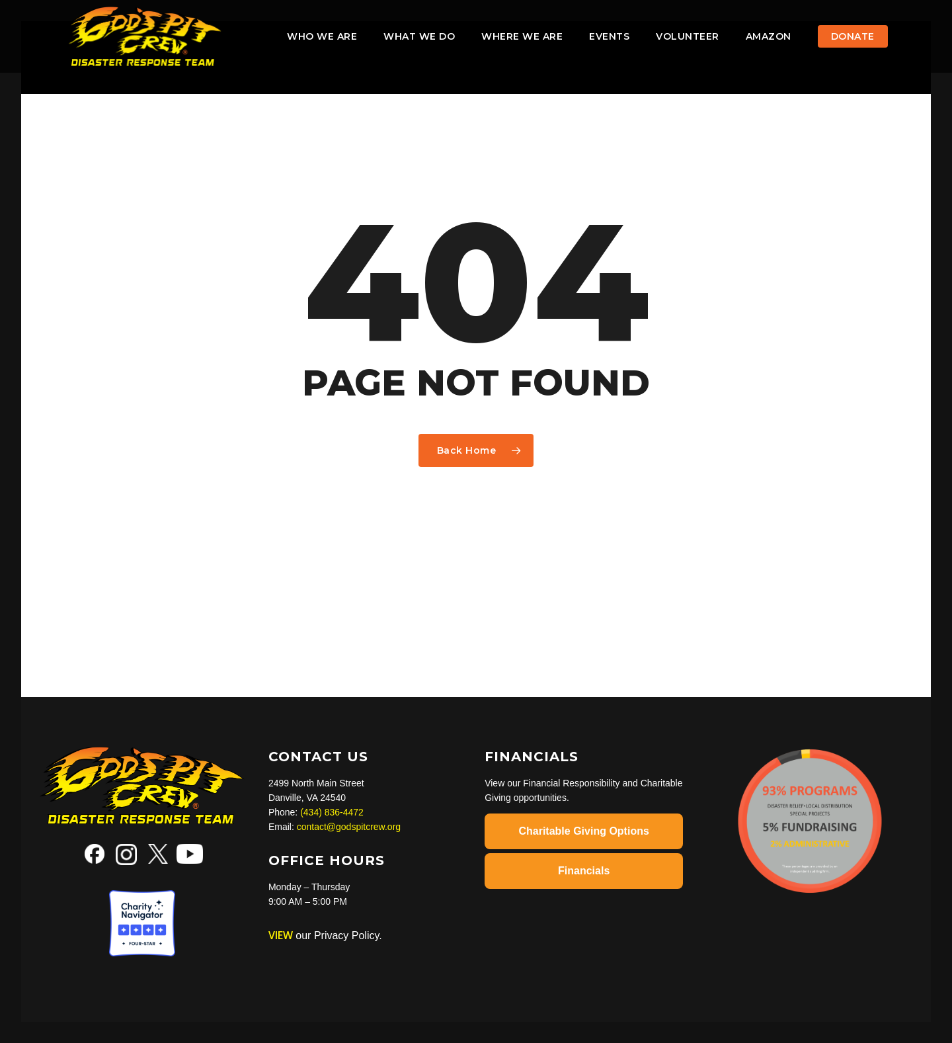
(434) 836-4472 (332, 812)
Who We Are (322, 36)
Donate (853, 36)
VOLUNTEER (687, 36)
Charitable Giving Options (583, 831)
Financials (584, 870)
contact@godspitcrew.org (349, 826)
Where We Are (522, 36)
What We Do (419, 36)
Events (609, 36)
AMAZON (768, 36)
